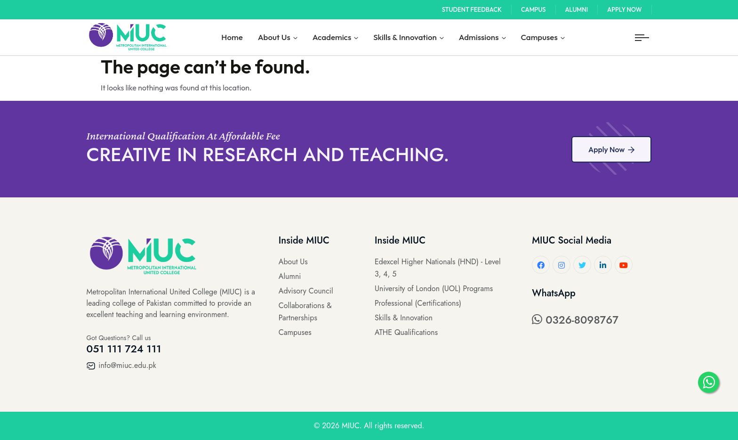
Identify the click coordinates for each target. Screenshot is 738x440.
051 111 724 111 (124, 348)
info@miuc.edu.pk (121, 365)
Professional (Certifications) (418, 303)
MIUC (351, 425)
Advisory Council (306, 290)
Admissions (479, 37)
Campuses (539, 37)
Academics (332, 37)
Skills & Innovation (405, 37)
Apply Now (624, 9)
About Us (274, 37)
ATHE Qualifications (406, 332)
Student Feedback (472, 9)
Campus (533, 9)
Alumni (576, 9)
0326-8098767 (575, 320)
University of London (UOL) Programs (434, 288)
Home (231, 37)
